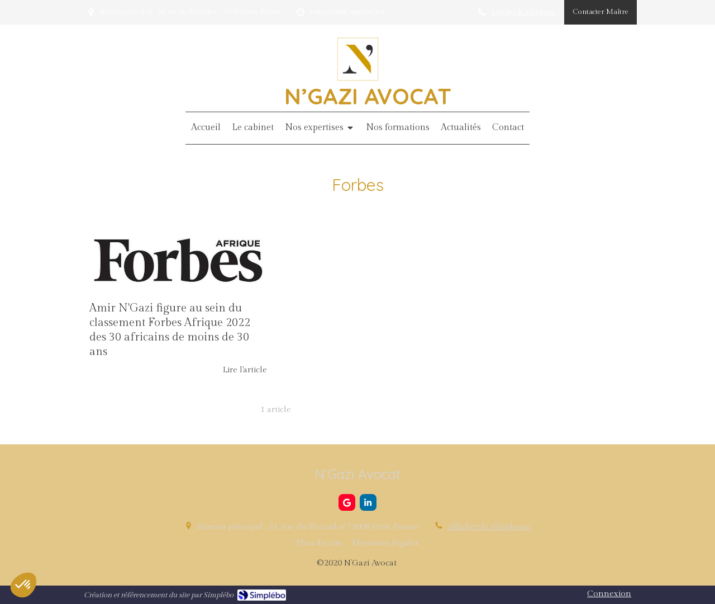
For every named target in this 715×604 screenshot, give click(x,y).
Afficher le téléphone (523, 12)
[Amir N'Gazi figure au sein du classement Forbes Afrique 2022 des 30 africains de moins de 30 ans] (178, 259)
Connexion (609, 593)
